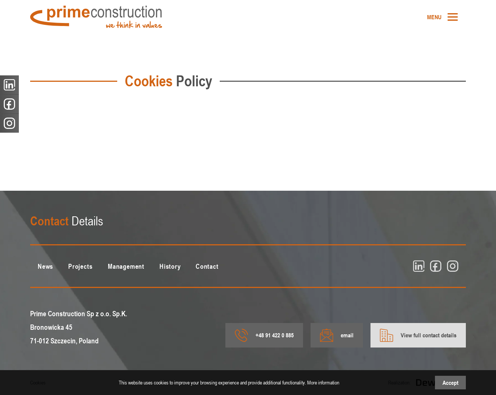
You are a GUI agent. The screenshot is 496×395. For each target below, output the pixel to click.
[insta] (452, 266)
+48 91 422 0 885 (264, 335)
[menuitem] (442, 17)
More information (323, 382)
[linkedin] (418, 266)
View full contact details (418, 335)
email (337, 335)
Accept (450, 382)
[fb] (435, 266)
